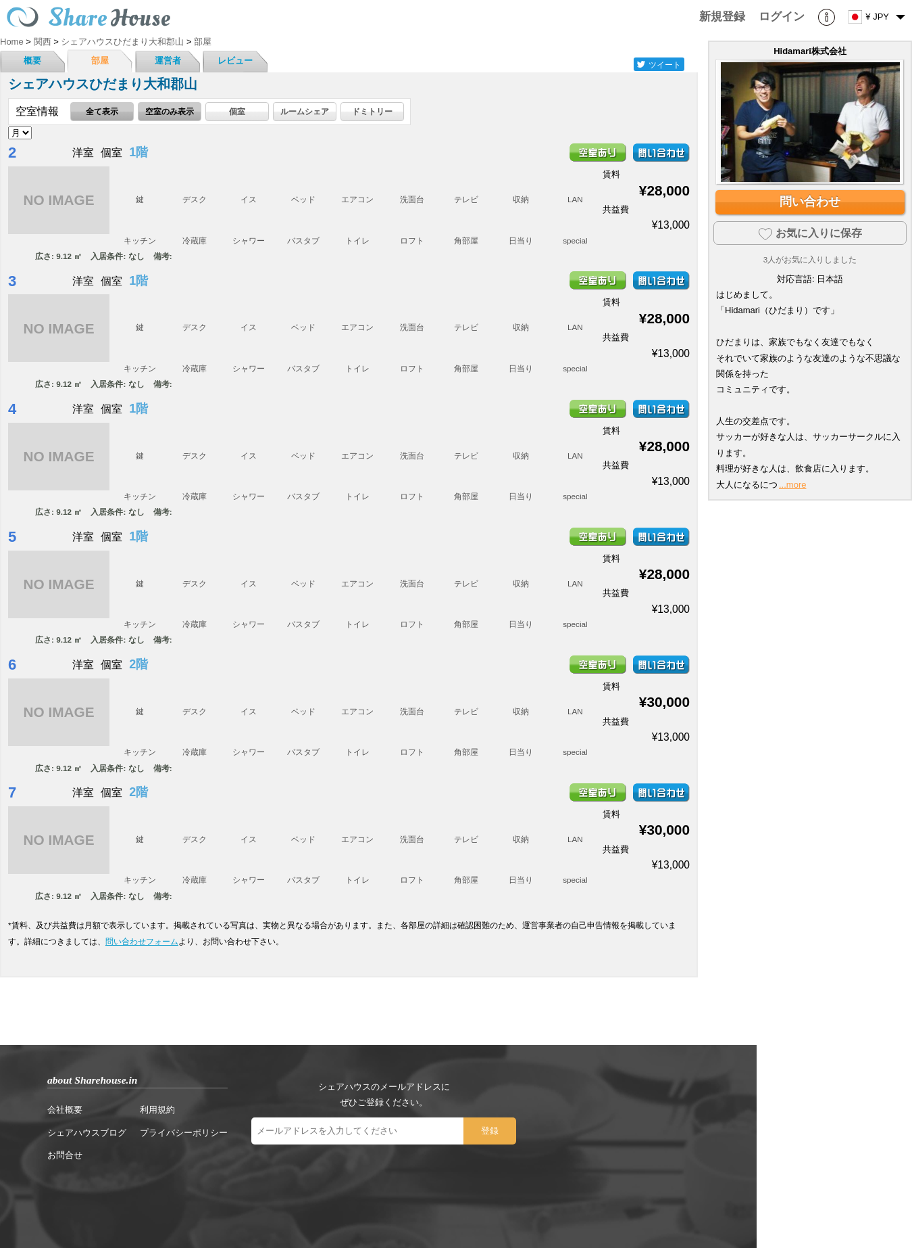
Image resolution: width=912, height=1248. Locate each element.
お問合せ (64, 1155)
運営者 (168, 60)
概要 (32, 60)
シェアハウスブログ (86, 1133)
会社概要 (64, 1110)
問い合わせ (810, 201)
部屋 (100, 60)
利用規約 (157, 1110)
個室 (237, 111)
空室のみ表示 (169, 111)
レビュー (235, 60)
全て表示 (102, 111)
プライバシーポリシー (184, 1133)
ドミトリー (372, 111)
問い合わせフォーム (141, 941)
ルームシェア (304, 111)
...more (792, 485)
